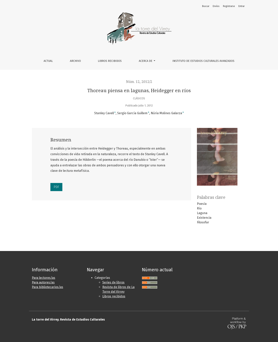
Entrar (241, 6)
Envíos (216, 6)
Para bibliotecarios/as (47, 287)
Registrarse (229, 6)
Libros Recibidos (110, 61)
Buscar (205, 6)
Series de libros (113, 282)
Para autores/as (43, 282)
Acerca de (146, 61)
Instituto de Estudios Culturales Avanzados (203, 61)
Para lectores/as (43, 278)
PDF (56, 187)
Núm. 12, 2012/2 (139, 82)
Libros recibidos (113, 296)
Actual (48, 61)
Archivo (75, 61)
